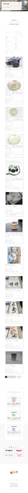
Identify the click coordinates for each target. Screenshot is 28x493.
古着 (6, 44)
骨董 (16, 49)
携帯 (16, 44)
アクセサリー (8, 41)
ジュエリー (17, 39)
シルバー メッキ (18, 34)
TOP (3, 7)
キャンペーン (8, 49)
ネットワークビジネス (9, 52)
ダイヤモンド (17, 41)
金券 (6, 46)
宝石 (6, 39)
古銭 (16, 46)
